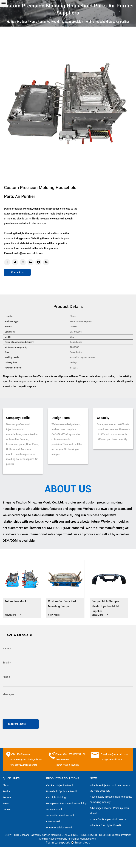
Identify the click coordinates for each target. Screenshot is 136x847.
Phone (6, 676)
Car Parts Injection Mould (60, 785)
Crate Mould (53, 821)
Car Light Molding (56, 797)
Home (10, 21)
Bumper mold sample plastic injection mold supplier (105, 606)
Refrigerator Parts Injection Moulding (66, 803)
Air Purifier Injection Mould (60, 815)
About (6, 785)
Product (22, 21)
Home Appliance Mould (44, 21)
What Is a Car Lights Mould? (105, 825)
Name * (7, 648)
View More (12, 614)
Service (7, 797)
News (6, 803)
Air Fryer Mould (54, 809)
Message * (8, 694)
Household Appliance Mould (61, 791)
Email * (7, 662)
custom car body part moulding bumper (62, 604)
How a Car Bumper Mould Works (108, 819)
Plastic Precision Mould (59, 827)
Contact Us (17, 272)
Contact (7, 809)
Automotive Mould (15, 601)
